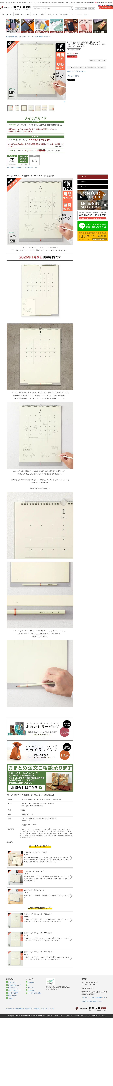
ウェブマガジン (76, 14)
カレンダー (27, 36)
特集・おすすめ (64, 14)
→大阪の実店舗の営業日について (92, 1001)
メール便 (12, 139)
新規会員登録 (91, 8)
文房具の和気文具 (11, 36)
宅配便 (11, 150)
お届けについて (13, 987)
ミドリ (21, 36)
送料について (12, 982)
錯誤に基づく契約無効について (35, 1009)
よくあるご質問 (13, 993)
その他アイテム (52, 14)
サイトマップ (50, 1009)
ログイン (78, 8)
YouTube (30, 987)
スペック (83, 187)
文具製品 (42, 14)
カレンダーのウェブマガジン (41, 36)
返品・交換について (14, 990)
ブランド (86, 14)
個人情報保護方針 (18, 1009)
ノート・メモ (25, 14)
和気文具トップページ (90, 1009)
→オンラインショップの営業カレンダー (94, 997)
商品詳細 (83, 181)
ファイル (34, 14)
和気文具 (15, 8)
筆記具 (17, 14)
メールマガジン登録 (34, 993)
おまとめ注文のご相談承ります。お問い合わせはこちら (22, 167)
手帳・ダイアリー (6, 14)
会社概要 (9, 1009)
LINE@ (10, 998)
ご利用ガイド (108, 2)
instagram (31, 982)
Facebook (31, 990)
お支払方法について (14, 985)
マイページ (84, 8)
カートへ (83, 176)
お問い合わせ (12, 995)
